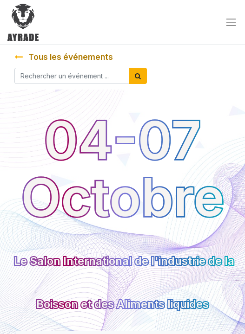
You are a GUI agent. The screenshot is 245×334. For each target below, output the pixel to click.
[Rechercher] (138, 76)
